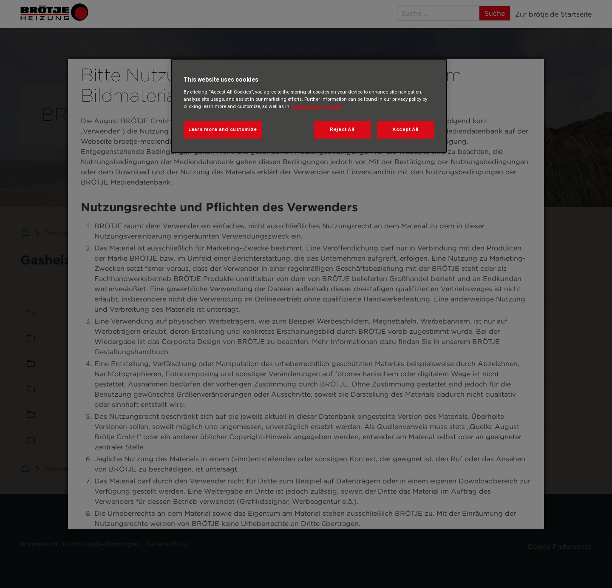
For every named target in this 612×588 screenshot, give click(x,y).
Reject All (342, 129)
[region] (309, 106)
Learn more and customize (222, 129)
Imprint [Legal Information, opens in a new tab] (333, 106)
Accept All (406, 129)
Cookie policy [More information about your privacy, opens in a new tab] (307, 106)
